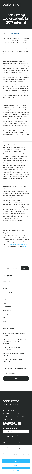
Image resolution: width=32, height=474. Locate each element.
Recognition (7, 307)
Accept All (16, 461)
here (24, 246)
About (18, 442)
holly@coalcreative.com (18, 244)
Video (4, 317)
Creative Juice (7, 285)
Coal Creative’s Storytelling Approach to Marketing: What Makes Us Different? (15, 341)
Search (25, 268)
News (4, 299)
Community (7, 281)
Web (4, 321)
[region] (16, 459)
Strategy (5, 314)
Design (5, 288)
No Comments (15, 33)
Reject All (16, 470)
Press (4, 303)
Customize (16, 465)
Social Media (7, 310)
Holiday (5, 296)
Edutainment (7, 292)
